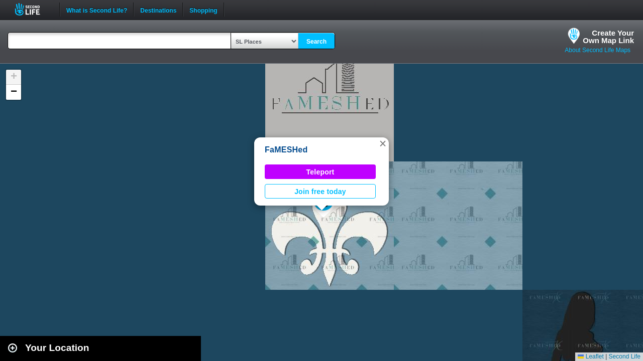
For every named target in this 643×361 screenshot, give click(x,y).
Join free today (320, 192)
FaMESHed (286, 149)
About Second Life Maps (597, 50)
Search (316, 41)
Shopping (203, 9)
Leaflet (590, 356)
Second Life (33, 9)
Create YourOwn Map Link (608, 37)
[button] (383, 143)
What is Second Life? (96, 9)
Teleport (320, 172)
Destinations (158, 9)
